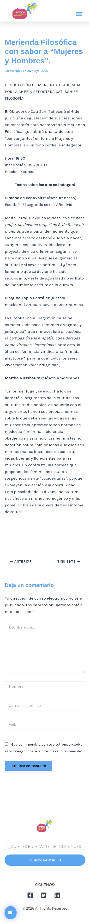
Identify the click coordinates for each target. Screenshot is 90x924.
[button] (79, 14)
